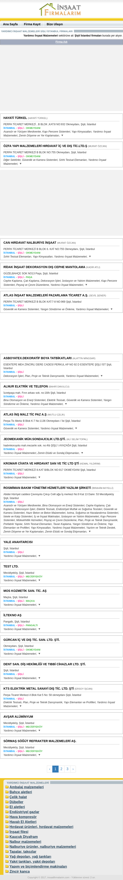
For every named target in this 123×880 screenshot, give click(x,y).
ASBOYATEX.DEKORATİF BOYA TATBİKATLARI (37, 358)
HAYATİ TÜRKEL (15, 118)
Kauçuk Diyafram (24, 837)
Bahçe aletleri (21, 792)
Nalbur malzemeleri (25, 842)
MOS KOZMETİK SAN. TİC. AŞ (24, 590)
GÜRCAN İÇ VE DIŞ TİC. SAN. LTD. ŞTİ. (31, 639)
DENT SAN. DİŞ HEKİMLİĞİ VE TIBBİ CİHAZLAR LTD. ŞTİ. (44, 664)
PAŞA (29, 277)
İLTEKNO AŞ (12, 615)
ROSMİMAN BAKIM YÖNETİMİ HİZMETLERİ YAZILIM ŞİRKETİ (47, 488)
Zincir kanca (20, 871)
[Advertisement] (61, 79)
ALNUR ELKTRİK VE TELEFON (25, 386)
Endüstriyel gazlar (24, 812)
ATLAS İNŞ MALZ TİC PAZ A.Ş (25, 414)
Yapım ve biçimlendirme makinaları (38, 866)
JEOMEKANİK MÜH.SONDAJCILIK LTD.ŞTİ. (34, 439)
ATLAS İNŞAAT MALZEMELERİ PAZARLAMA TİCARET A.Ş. (45, 295)
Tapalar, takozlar (23, 851)
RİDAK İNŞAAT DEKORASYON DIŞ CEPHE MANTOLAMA (44, 267)
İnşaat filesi (19, 832)
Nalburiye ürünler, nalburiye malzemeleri (43, 846)
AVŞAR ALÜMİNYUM (18, 716)
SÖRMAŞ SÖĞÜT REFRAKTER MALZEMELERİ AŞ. (39, 741)
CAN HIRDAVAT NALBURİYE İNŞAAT (29, 242)
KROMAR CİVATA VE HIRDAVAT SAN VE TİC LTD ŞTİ (41, 463)
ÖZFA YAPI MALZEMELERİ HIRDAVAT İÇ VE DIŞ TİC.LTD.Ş (45, 146)
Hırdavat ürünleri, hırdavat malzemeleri (41, 827)
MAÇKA (30, 601)
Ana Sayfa (10, 24)
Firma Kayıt (32, 24)
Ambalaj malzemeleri (27, 787)
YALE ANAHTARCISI (18, 542)
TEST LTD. (11, 566)
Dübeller (16, 802)
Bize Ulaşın (55, 24)
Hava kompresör (23, 817)
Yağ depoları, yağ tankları (30, 856)
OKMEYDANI (33, 128)
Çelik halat (18, 797)
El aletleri (17, 807)
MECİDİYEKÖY (34, 576)
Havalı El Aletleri (23, 822)
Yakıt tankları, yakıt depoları (32, 861)
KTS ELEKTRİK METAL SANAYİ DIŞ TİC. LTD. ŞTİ (38, 688)
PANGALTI (32, 625)
